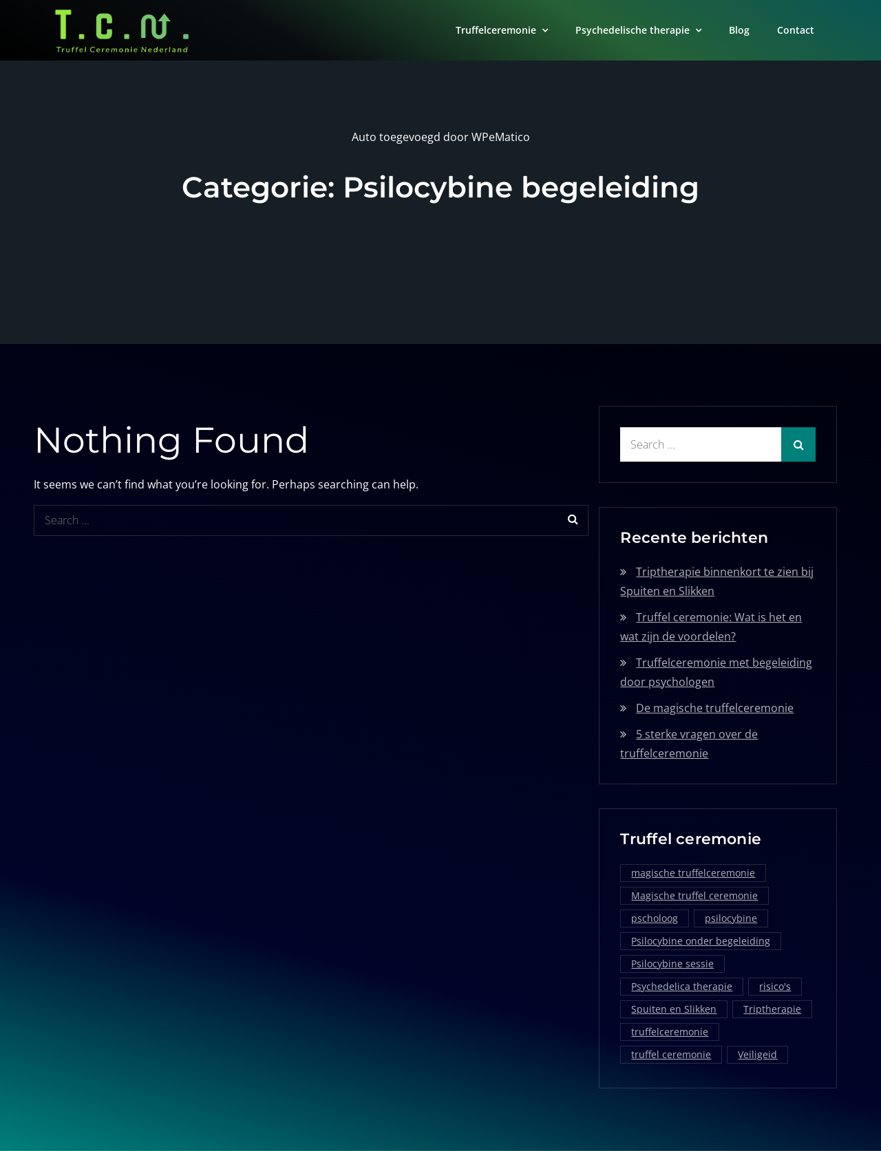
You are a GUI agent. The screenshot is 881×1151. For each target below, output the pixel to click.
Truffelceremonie (496, 29)
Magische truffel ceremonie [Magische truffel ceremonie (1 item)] (694, 895)
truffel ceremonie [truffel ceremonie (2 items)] (671, 1054)
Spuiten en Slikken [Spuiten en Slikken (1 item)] (674, 1008)
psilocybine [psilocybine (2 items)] (731, 918)
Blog (739, 29)
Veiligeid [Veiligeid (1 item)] (757, 1054)
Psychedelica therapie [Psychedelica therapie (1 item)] (681, 986)
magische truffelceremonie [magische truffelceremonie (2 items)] (693, 872)
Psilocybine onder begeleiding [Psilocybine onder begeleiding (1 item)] (700, 940)
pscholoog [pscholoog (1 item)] (654, 918)
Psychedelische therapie (632, 29)
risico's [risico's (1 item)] (775, 986)
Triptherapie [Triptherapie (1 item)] (772, 1008)
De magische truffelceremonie (715, 708)
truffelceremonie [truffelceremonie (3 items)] (669, 1031)
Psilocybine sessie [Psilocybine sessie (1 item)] (672, 963)
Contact (795, 29)
